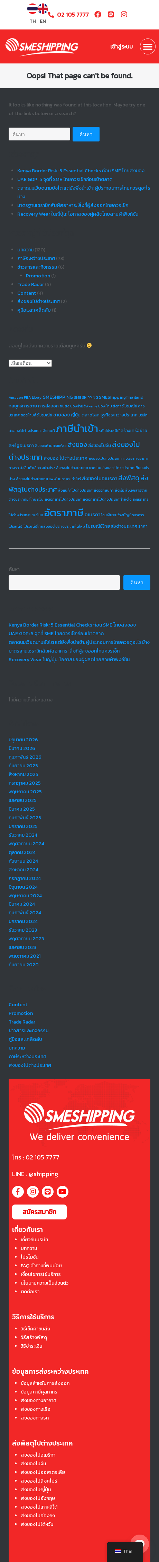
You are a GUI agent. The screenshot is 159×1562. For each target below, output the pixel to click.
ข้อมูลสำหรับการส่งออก (45, 1383)
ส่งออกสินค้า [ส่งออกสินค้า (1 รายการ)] (104, 490)
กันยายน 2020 (24, 964)
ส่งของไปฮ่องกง (38, 1515)
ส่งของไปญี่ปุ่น (36, 1489)
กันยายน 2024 (23, 861)
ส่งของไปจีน (33, 1463)
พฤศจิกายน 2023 (26, 938)
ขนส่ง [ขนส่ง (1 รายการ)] (64, 406)
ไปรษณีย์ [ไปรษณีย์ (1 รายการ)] (15, 526)
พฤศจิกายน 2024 (26, 843)
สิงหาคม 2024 (23, 869)
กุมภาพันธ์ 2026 (25, 757)
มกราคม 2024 (23, 921)
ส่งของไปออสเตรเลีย (43, 1472)
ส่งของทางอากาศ (38, 1400)
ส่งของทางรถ (35, 1418)
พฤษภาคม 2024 (25, 895)
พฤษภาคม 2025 (25, 791)
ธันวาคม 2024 (23, 835)
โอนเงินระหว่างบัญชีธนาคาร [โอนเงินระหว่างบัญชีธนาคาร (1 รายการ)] (122, 515)
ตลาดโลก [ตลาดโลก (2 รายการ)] (91, 415)
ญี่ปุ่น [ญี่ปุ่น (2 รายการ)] (76, 415)
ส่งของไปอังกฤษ (38, 1498)
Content (26, 293)
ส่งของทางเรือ (35, 1409)
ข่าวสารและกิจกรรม (37, 267)
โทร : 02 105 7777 (35, 1157)
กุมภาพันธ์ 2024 (25, 912)
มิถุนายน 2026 (23, 739)
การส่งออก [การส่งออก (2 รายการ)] (48, 406)
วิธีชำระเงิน (31, 1346)
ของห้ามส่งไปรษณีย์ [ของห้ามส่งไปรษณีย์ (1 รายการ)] (36, 415)
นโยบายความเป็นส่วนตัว (44, 1283)
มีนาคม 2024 (22, 904)
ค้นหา (14, 569)
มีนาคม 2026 (22, 748)
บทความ (25, 249)
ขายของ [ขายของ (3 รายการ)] (61, 414)
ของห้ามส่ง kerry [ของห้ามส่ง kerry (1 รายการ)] (83, 406)
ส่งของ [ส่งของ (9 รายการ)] (77, 444)
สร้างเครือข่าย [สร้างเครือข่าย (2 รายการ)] (134, 430)
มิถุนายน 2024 (23, 887)
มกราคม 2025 (23, 826)
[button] (148, 46)
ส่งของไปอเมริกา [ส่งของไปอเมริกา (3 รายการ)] (99, 478)
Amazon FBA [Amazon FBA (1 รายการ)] (20, 397)
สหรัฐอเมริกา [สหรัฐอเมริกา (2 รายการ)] (21, 445)
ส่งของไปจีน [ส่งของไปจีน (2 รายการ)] (99, 445)
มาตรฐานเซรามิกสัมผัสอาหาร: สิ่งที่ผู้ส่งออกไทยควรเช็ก (72, 205)
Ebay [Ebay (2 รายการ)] (37, 397)
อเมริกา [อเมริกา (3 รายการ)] (92, 514)
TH (32, 21)
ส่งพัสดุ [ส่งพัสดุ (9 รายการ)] (128, 478)
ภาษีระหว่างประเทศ (36, 258)
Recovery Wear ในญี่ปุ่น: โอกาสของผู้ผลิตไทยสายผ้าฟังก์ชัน (77, 214)
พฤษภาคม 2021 (24, 956)
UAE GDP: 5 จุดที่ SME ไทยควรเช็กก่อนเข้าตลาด (64, 179)
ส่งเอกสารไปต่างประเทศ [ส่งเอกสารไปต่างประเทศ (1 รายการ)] (63, 499)
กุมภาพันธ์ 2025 (25, 817)
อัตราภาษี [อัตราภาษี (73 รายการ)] (64, 512)
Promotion (38, 275)
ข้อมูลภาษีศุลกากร (39, 1392)
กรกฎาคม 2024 (25, 878)
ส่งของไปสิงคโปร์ (39, 1481)
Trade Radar (30, 284)
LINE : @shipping (35, 1174)
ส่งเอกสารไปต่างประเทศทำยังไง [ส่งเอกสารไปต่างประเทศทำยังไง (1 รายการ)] (107, 499)
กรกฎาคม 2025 (25, 783)
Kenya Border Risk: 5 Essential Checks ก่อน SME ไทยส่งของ (80, 170)
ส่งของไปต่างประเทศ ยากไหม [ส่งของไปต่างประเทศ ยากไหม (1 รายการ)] (78, 468)
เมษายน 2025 (23, 800)
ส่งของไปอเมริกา (38, 1455)
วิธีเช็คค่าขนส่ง (35, 1328)
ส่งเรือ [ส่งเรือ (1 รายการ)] (119, 490)
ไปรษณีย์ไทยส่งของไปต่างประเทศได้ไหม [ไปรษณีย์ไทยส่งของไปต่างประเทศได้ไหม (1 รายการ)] (54, 526)
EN (43, 21)
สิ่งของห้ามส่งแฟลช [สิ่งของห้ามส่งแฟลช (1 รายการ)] (51, 445)
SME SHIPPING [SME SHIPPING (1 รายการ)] (86, 397)
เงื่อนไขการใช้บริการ (41, 1274)
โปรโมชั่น (29, 1257)
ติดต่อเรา (30, 1291)
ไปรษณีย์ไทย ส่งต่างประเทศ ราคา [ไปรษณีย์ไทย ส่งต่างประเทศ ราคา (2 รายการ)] (117, 526)
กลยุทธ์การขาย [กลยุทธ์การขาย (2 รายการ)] (23, 406)
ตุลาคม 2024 (22, 852)
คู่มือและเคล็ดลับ (34, 310)
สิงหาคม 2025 (23, 774)
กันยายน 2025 (23, 765)
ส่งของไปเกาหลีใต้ (39, 1507)
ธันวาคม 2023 (23, 930)
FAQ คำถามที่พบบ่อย (41, 1265)
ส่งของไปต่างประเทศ (38, 301)
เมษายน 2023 (22, 947)
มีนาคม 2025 (22, 809)
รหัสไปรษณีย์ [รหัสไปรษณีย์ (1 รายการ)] (109, 430)
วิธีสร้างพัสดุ (34, 1337)
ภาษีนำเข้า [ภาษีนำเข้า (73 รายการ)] (77, 428)
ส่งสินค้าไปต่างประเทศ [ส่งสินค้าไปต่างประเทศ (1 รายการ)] (75, 490)
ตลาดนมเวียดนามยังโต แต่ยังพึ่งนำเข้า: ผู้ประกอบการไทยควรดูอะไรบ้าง (79, 642)
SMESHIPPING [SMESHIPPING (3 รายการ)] (58, 397)
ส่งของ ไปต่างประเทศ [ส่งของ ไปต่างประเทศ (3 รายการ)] (65, 458)
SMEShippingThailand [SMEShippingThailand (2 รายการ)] (121, 397)
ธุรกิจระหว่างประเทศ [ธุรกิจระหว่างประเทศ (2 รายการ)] (119, 415)
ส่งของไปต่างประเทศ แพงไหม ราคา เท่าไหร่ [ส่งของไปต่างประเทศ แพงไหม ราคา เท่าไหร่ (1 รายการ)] (48, 479)
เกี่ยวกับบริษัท (34, 1239)
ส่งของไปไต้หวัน (37, 1524)
